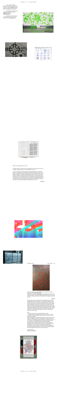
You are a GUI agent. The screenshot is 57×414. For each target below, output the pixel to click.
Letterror (22, 244)
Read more (53, 37)
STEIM (35, 241)
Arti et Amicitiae (31, 132)
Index (32, 371)
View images (28, 93)
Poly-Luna (22, 371)
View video (43, 60)
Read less (53, 298)
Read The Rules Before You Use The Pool (32, 35)
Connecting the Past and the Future (10, 60)
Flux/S (22, 209)
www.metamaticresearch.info (25, 99)
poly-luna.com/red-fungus (31, 330)
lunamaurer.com (12, 17)
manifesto (4, 12)
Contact (34, 371)
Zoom (51, 10)
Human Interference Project (40, 62)
